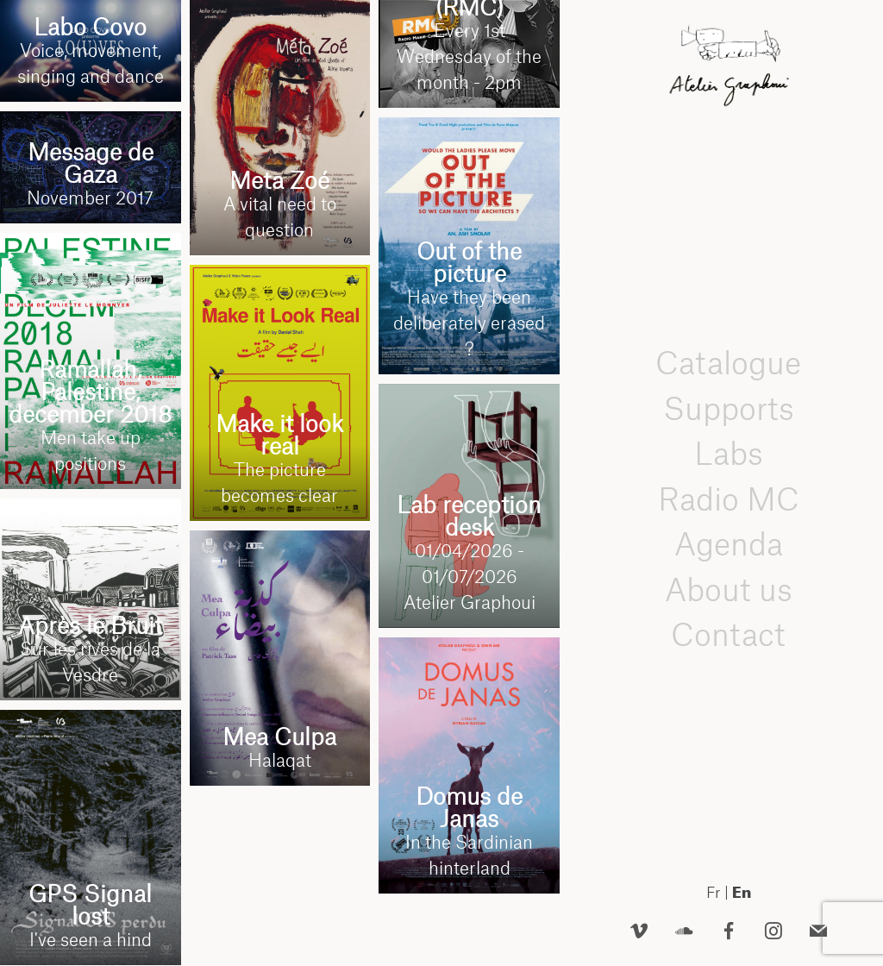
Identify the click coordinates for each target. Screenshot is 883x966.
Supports (728, 408)
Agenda (728, 543)
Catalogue (728, 362)
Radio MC (728, 499)
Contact (728, 634)
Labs (728, 453)
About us (728, 589)
